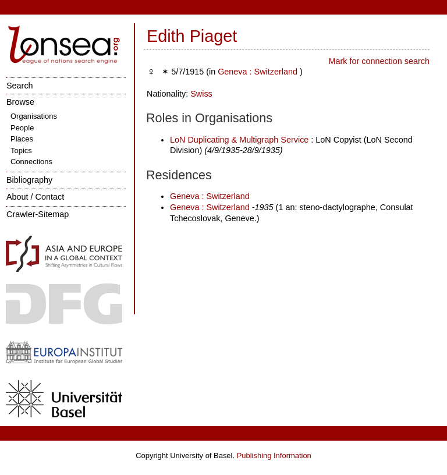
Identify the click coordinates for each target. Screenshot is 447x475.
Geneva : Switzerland (257, 71)
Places (21, 138)
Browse (20, 102)
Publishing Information (274, 455)
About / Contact (35, 196)
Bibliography (29, 180)
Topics (21, 150)
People (22, 127)
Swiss (201, 93)
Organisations (33, 116)
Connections (31, 161)
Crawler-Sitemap (37, 214)
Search (19, 85)
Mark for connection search (379, 61)
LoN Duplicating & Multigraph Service (239, 139)
